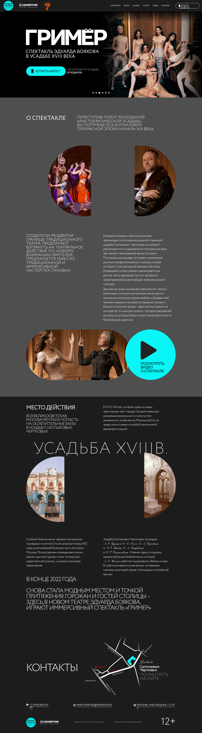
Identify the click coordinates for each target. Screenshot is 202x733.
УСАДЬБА (136, 6)
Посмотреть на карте (154, 677)
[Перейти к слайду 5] (106, 93)
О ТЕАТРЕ (146, 6)
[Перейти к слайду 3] (99, 93)
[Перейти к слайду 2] (96, 93)
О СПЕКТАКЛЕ (115, 6)
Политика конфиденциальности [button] (128, 722)
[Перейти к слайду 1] (93, 93)
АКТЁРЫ (126, 6)
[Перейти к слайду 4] (102, 93)
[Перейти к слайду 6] (109, 93)
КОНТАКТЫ (165, 6)
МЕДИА (155, 6)
